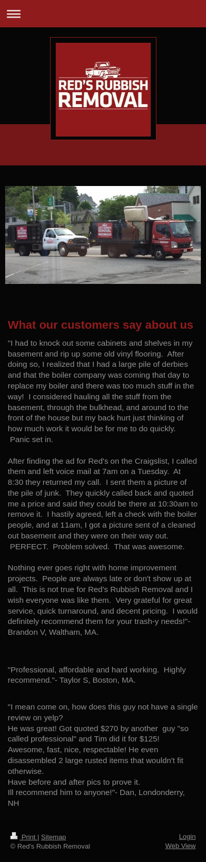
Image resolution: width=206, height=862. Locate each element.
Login (187, 836)
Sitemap (53, 837)
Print (23, 837)
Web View (180, 846)
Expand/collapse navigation (103, 14)
